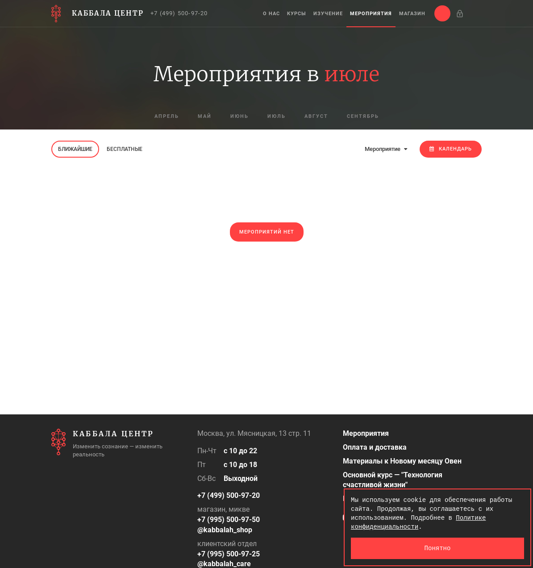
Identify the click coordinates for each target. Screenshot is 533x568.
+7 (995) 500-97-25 (228, 554)
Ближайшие (75, 149)
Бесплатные (124, 149)
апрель (166, 116)
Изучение (328, 14)
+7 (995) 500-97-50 (228, 519)
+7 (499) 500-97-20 (179, 13)
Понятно (438, 548)
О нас (271, 14)
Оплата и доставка (375, 447)
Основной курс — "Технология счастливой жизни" (392, 480)
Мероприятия (371, 14)
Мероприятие (386, 149)
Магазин (412, 14)
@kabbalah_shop (224, 530)
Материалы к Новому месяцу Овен (402, 461)
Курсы (296, 14)
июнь (239, 116)
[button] (442, 13)
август (316, 116)
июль (276, 116)
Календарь (450, 149)
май (205, 116)
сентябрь (363, 116)
